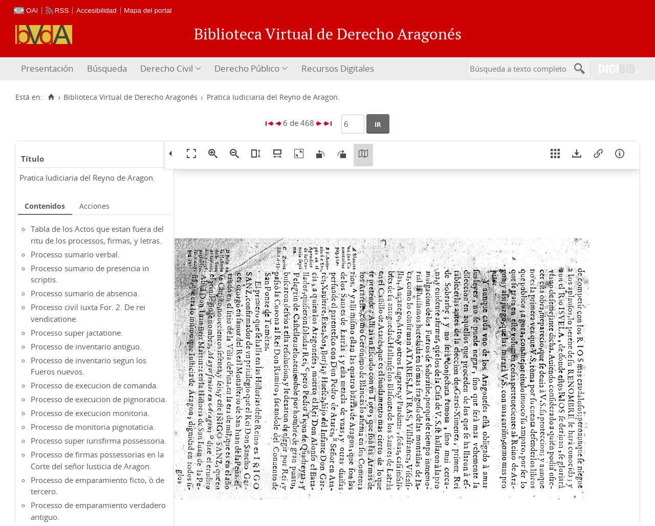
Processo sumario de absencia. (85, 293)
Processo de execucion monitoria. (90, 413)
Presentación (47, 68)
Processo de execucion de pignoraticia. (99, 399)
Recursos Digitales (337, 68)
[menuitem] (48, 68)
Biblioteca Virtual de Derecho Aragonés (130, 97)
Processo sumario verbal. (75, 254)
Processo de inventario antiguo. (86, 346)
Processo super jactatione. (77, 332)
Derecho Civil (166, 68)
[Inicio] (51, 97)
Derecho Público (246, 68)
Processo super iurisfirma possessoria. (98, 440)
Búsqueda (107, 68)
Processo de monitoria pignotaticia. (93, 427)
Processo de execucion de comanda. (94, 385)
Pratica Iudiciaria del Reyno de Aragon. (87, 177)
